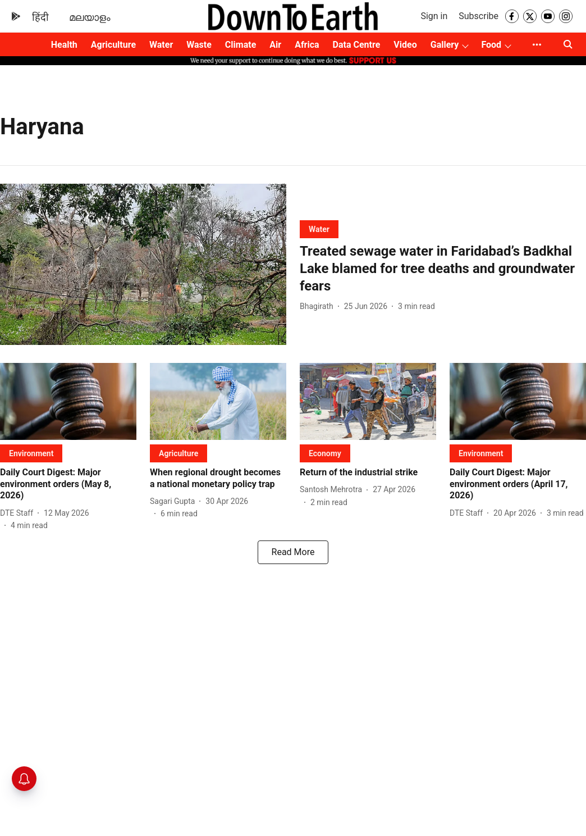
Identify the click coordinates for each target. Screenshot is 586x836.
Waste (199, 44)
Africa (307, 44)
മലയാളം (90, 17)
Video (404, 44)
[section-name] (319, 229)
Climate (240, 44)
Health (64, 44)
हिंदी (40, 17)
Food (491, 44)
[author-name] (319, 306)
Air (275, 44)
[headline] (443, 269)
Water (161, 44)
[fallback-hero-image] (143, 264)
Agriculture (113, 44)
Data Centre (357, 44)
